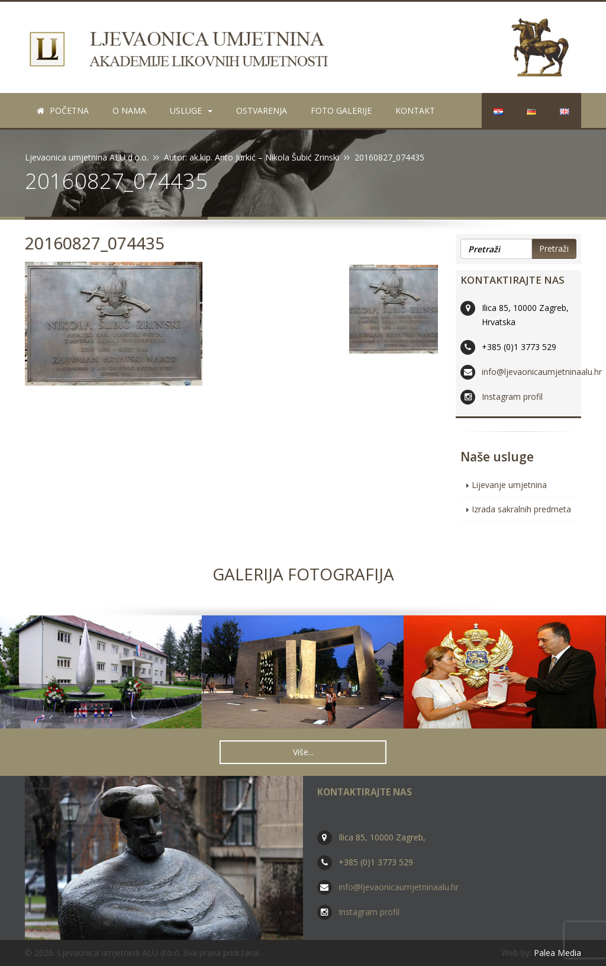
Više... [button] (303, 752)
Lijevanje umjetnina (509, 484)
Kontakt (415, 110)
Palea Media (557, 952)
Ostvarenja (261, 110)
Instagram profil (512, 396)
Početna (63, 110)
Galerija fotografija (303, 574)
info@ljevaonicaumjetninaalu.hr (542, 371)
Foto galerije (341, 110)
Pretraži (554, 248)
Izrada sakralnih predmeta (521, 509)
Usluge (191, 110)
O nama (129, 110)
